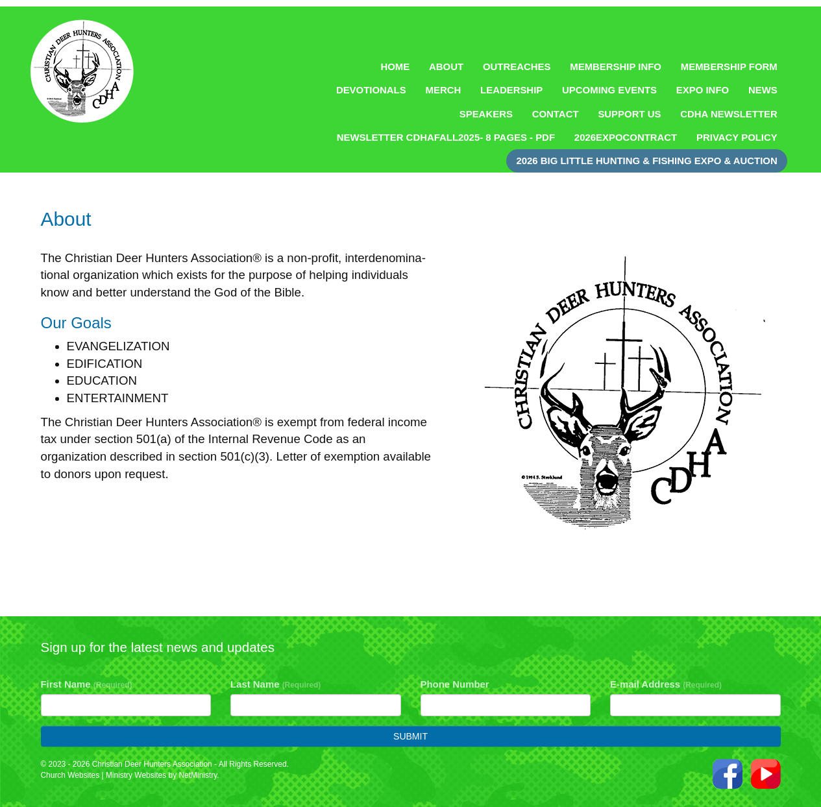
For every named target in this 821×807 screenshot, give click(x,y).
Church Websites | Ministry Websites (105, 775)
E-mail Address (666, 684)
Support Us (629, 113)
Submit (410, 736)
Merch (443, 89)
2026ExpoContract (625, 137)
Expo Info (702, 89)
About (446, 66)
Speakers (486, 113)
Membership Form (729, 66)
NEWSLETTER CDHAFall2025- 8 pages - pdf (446, 137)
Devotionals (371, 89)
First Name (86, 684)
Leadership (511, 89)
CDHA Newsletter (729, 113)
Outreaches (516, 66)
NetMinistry (197, 775)
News (763, 89)
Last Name (275, 684)
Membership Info (615, 66)
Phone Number (455, 684)
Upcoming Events (609, 89)
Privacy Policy (737, 137)
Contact (555, 113)
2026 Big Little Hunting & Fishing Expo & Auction (646, 160)
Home (395, 66)
